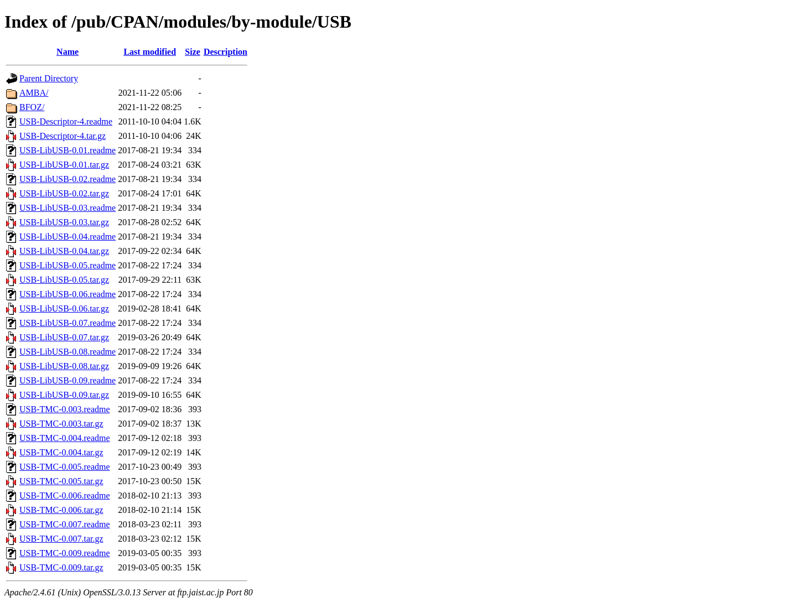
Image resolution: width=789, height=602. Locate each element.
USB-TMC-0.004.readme (64, 438)
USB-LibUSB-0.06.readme (67, 294)
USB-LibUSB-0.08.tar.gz (64, 366)
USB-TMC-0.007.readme (64, 524)
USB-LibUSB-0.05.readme (67, 265)
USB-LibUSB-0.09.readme (67, 380)
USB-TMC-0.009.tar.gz (61, 567)
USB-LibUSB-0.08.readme (67, 351)
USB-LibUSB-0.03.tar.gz (64, 222)
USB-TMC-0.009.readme (64, 553)
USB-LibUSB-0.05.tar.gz (64, 279)
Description (225, 51)
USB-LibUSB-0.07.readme (67, 323)
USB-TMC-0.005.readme (64, 466)
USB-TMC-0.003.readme (64, 409)
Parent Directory (48, 78)
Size (192, 51)
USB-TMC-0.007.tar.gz (61, 538)
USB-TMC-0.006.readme (64, 495)
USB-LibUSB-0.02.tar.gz (64, 193)
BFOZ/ (31, 107)
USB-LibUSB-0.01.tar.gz (64, 164)
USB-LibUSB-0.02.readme (67, 179)
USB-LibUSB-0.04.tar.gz (64, 251)
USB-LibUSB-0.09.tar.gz (64, 394)
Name (67, 51)
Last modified (149, 51)
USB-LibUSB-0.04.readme (67, 236)
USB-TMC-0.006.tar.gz (61, 510)
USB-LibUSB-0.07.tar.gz (64, 337)
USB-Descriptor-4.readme (65, 121)
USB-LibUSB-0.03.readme (67, 207)
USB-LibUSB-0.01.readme (67, 150)
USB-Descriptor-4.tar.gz (62, 136)
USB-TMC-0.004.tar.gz (61, 452)
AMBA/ (33, 92)
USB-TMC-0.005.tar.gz (61, 481)
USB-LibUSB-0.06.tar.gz (64, 308)
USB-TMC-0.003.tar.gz (61, 423)
